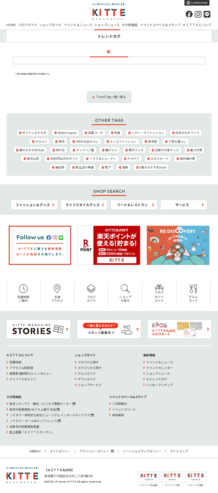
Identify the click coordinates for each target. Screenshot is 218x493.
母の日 (60, 150)
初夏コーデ (95, 132)
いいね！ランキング (159, 385)
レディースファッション (148, 132)
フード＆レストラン (132, 204)
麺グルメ (111, 150)
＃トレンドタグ (156, 379)
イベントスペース (124, 409)
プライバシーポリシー (97, 451)
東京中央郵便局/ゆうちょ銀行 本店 (34, 409)
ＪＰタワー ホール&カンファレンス (35, 421)
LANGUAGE (198, 2)
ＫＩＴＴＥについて (197, 24)
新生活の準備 (85, 167)
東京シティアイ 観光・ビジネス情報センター (42, 403)
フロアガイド (27, 24)
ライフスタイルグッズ (82, 204)
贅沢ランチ (136, 150)
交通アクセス (57, 293)
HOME (11, 24)
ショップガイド (50, 24)
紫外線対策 (187, 158)
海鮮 (125, 167)
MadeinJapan (67, 132)
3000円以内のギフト (64, 158)
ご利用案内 (119, 403)
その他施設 (130, 24)
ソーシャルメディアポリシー (142, 451)
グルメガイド (193, 293)
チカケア (133, 158)
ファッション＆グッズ (33, 204)
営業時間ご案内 (23, 293)
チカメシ (41, 141)
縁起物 (59, 167)
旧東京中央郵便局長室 (24, 426)
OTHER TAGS (109, 120)
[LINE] (207, 14)
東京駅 (152, 141)
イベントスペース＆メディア (160, 24)
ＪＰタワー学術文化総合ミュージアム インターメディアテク (51, 415)
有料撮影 (118, 415)
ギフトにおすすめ (34, 132)
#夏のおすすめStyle (153, 167)
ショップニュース (107, 24)
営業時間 (15, 362)
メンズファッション (123, 141)
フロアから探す (88, 362)
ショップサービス (90, 385)
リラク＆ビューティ (102, 158)
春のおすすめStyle (31, 150)
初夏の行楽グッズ (167, 150)
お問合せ (35, 451)
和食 (117, 132)
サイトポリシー (60, 451)
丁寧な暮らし (177, 141)
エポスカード (160, 158)
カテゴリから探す (90, 368)
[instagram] (198, 14)
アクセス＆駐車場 (21, 368)
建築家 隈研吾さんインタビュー (30, 373)
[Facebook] (189, 14)
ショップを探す (125, 293)
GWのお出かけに (87, 141)
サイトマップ (179, 451)
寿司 (62, 141)
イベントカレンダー (159, 368)
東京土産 (33, 158)
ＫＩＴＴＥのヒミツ (22, 379)
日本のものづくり (187, 132)
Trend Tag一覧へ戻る (111, 97)
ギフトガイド (159, 293)
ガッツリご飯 (85, 150)
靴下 (108, 167)
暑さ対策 (196, 150)
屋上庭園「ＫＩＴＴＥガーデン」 (31, 432)
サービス (182, 204)
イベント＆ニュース (78, 24)
